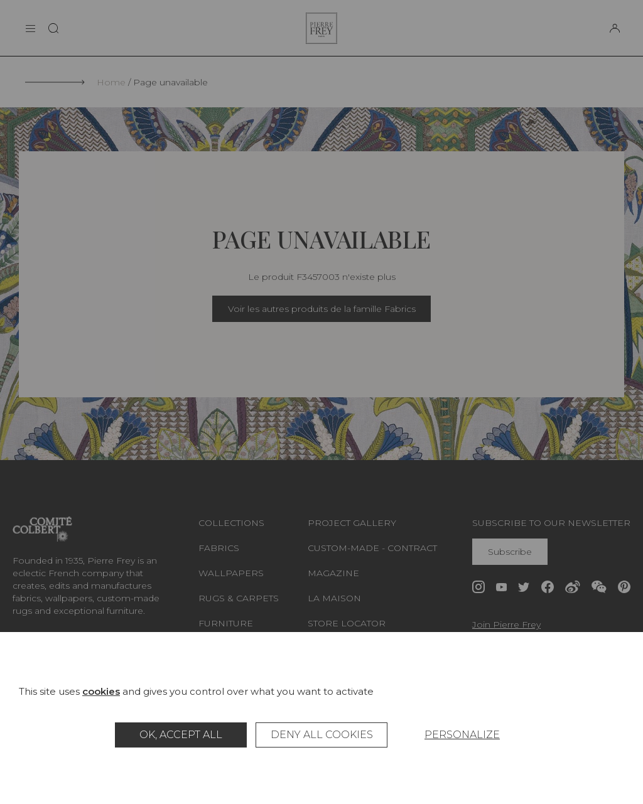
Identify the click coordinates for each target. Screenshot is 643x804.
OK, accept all (180, 735)
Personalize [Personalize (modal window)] (462, 735)
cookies (101, 691)
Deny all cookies (322, 735)
